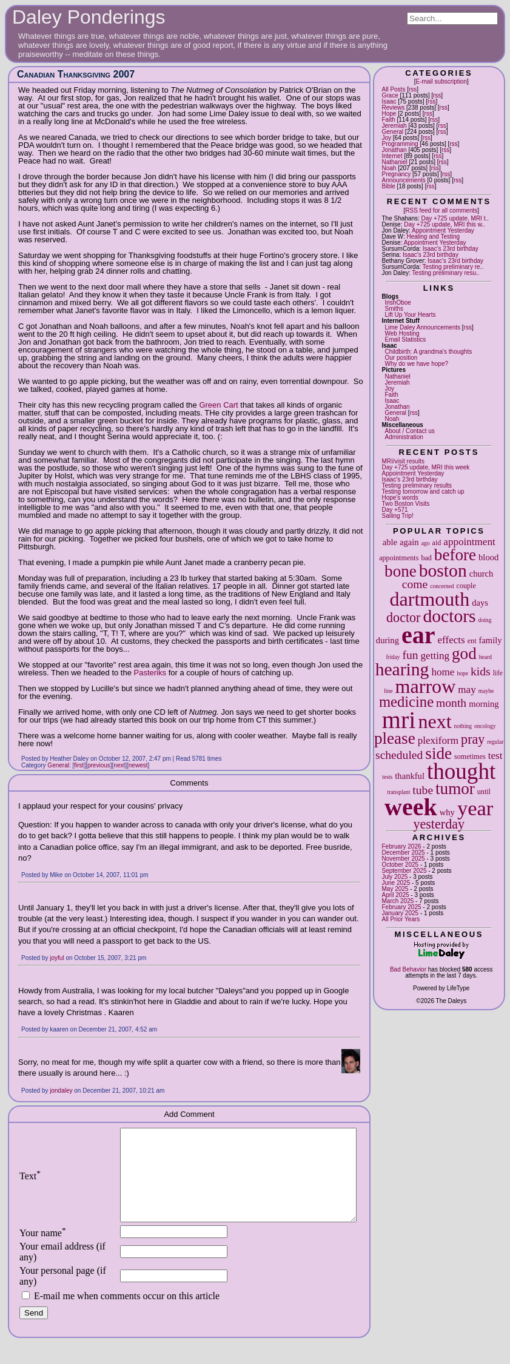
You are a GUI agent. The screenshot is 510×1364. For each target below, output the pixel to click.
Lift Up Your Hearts (410, 314)
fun (410, 655)
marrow (425, 686)
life (498, 673)
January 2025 (400, 913)
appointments (398, 558)
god (464, 653)
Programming (400, 144)
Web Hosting (402, 333)
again (409, 542)
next (434, 721)
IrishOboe (398, 302)
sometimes (470, 756)
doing (485, 620)
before (455, 555)
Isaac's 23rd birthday (450, 248)
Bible (388, 186)
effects (451, 640)
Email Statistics (405, 339)
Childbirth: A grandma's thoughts (428, 351)
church (481, 573)
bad (426, 558)
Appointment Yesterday (443, 230)
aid (436, 542)
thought (461, 771)
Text (30, 1185)
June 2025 (396, 882)
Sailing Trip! (398, 515)
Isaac (389, 101)
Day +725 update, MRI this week (426, 467)
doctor (403, 617)
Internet (392, 156)
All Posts (394, 89)
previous (98, 765)
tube (422, 790)
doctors (449, 616)
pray (473, 739)
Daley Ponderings (89, 17)
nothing (463, 726)
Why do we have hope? (417, 363)
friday (393, 657)
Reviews (393, 107)
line (388, 690)
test (495, 755)
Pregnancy (396, 174)
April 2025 (395, 895)
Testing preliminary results (417, 485)
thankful (409, 776)
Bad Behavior (408, 969)
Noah (389, 168)
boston (443, 570)
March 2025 (398, 901)
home (442, 672)
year (475, 807)
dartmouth (429, 599)
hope (462, 673)
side (438, 753)
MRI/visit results (403, 461)
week (410, 807)
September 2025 (404, 870)
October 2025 (400, 864)
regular (495, 741)
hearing (402, 669)
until (484, 791)
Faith (388, 119)
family (490, 640)
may (466, 689)
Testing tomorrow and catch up (423, 491)
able (390, 542)
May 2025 (395, 889)
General (393, 131)
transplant (399, 792)
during (387, 640)
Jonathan (394, 150)
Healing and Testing (433, 236)
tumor (455, 789)
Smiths (394, 308)
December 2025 (403, 852)
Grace (390, 95)
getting (435, 655)
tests (387, 776)
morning (483, 704)
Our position (401, 357)
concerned (442, 586)
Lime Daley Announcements (423, 327)
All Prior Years (401, 919)
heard (485, 657)
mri (399, 719)
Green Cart (218, 404)
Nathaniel (395, 162)
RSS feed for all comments (441, 210)
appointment (469, 542)
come (415, 584)
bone (400, 571)
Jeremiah (394, 125)
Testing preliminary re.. (453, 266)
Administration (404, 437)
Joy (387, 137)
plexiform (438, 740)
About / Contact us (410, 431)
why (447, 812)
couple (466, 585)
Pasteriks (150, 672)
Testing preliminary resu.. (445, 273)
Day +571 (395, 509)
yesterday (439, 824)
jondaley (61, 1090)
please (394, 738)
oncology (485, 726)
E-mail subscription (441, 81)
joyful (57, 958)
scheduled (399, 755)
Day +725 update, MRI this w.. (444, 224)
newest (138, 765)
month (451, 703)
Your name (42, 1251)
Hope (389, 113)
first (79, 765)
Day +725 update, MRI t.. (455, 218)
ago (425, 543)
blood (488, 557)
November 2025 (403, 858)
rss (413, 89)
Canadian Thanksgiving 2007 (76, 74)
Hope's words (400, 497)
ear (418, 635)
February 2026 (401, 846)
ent (472, 641)
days (480, 603)
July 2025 (395, 876)
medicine (406, 702)
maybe (486, 690)
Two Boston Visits (406, 503)
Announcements (404, 180)
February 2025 (401, 907)
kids (481, 671)
